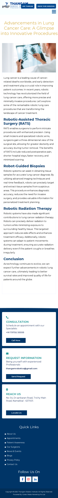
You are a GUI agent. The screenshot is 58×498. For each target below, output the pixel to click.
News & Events (14, 451)
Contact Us (12, 464)
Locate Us (16, 413)
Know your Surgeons (46, 6)
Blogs (9, 455)
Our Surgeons (13, 447)
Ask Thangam (27, 6)
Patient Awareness (16, 442)
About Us (11, 434)
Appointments (13, 438)
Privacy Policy (13, 460)
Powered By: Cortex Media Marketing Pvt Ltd (29, 494)
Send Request (18, 376)
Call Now (15, 340)
